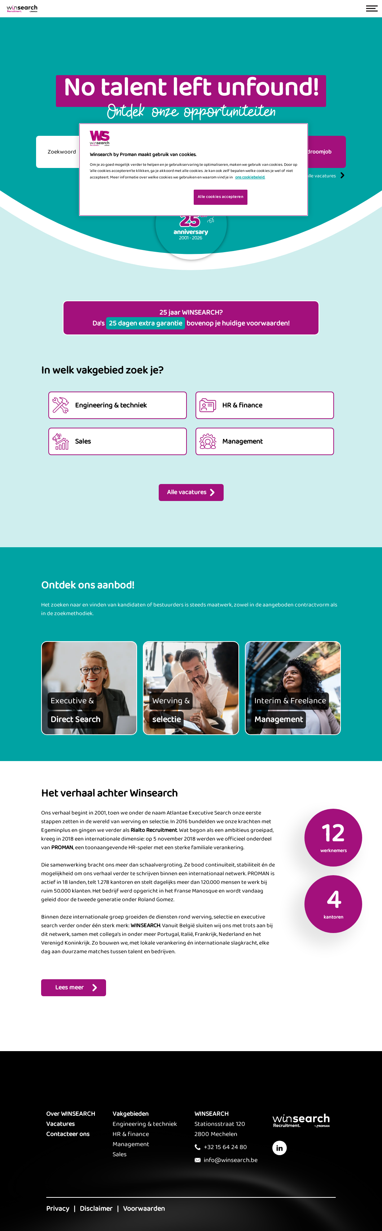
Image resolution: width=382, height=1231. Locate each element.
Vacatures (60, 1124)
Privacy (57, 1209)
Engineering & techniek (145, 1124)
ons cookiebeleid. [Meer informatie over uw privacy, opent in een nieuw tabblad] (250, 177)
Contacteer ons (67, 1134)
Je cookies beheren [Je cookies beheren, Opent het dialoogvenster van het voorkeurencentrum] (165, 196)
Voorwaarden (144, 1209)
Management (131, 1144)
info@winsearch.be (231, 1160)
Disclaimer (96, 1209)
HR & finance (131, 1134)
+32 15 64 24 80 (225, 1147)
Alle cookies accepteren (220, 197)
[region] (193, 169)
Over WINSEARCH (70, 1114)
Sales (120, 1154)
